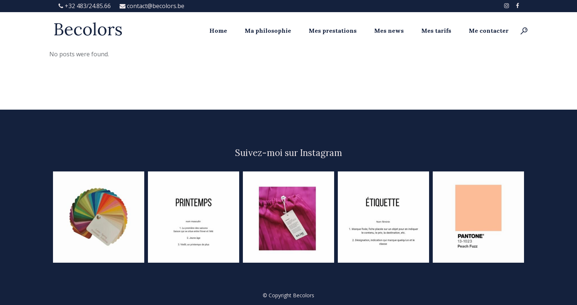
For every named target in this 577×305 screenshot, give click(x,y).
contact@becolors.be (152, 6)
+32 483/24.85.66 (85, 6)
